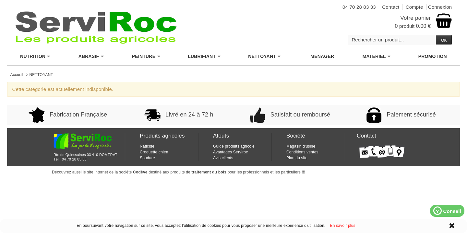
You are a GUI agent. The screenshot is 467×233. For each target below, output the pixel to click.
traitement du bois (209, 172)
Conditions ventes (302, 152)
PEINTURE (146, 56)
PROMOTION (432, 56)
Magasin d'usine (300, 146)
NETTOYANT (264, 56)
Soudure (147, 158)
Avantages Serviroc (230, 152)
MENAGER (322, 56)
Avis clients (223, 158)
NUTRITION (35, 56)
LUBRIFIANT (204, 56)
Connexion (440, 7)
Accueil (16, 74)
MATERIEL (377, 56)
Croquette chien (154, 152)
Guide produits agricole (234, 146)
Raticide (147, 146)
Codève (140, 172)
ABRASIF (91, 56)
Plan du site (296, 158)
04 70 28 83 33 (74, 159)
